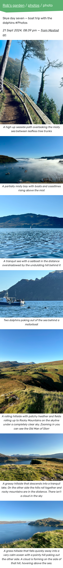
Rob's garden (14, 5)
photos (33, 5)
